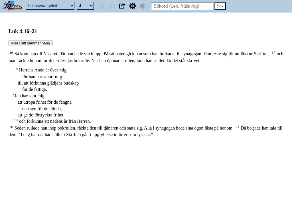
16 (11, 53)
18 (16, 69)
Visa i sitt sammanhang (30, 43)
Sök (220, 6)
